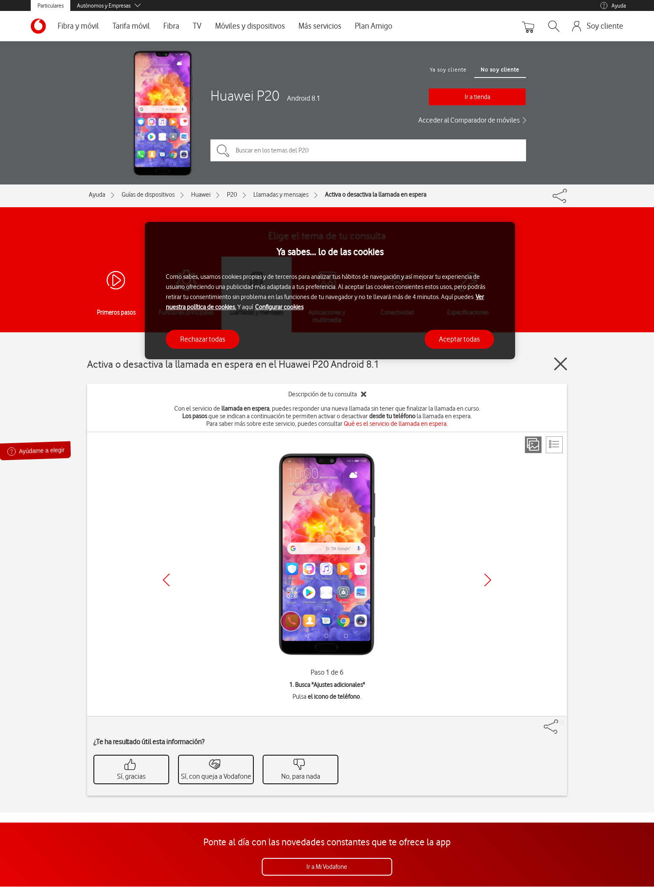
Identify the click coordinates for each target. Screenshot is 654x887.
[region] (330, 291)
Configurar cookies (279, 307)
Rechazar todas (202, 339)
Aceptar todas (459, 339)
